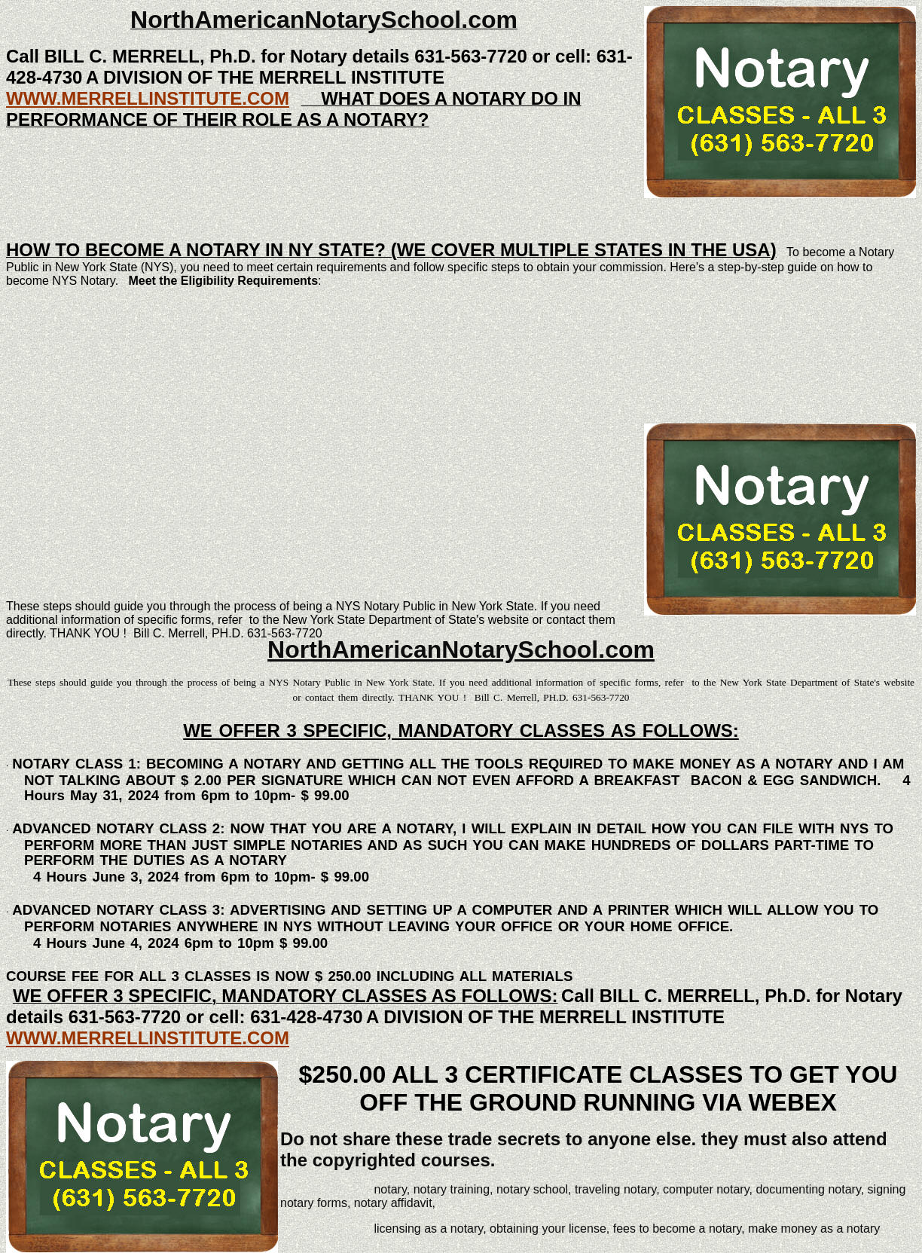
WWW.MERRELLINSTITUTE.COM (147, 98)
